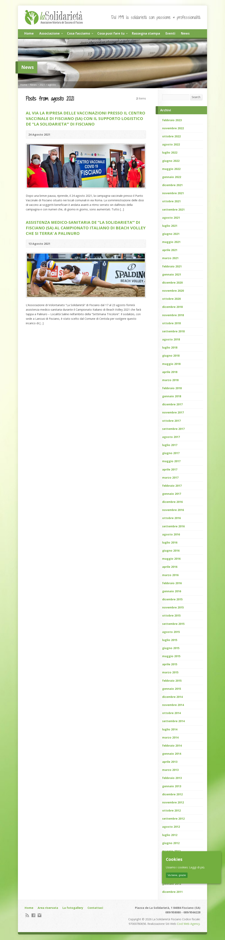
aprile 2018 (169, 372)
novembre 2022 (173, 128)
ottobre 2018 (171, 323)
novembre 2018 (173, 315)
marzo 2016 (170, 575)
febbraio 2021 (172, 266)
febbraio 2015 (172, 680)
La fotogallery (72, 908)
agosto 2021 (171, 217)
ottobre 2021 (171, 201)
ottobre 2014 (171, 713)
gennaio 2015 (171, 689)
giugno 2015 (170, 648)
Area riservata (48, 908)
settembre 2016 (173, 526)
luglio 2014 (169, 729)
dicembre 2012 (172, 794)
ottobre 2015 (171, 615)
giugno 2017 (170, 453)
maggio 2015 (171, 656)
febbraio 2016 (172, 583)
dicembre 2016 (172, 502)
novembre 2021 (173, 193)
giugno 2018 (170, 355)
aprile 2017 (169, 469)
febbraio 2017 (172, 485)
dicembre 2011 (172, 892)
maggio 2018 (171, 364)
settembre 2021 (173, 209)
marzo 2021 (170, 258)
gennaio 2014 (171, 753)
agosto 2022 (171, 144)
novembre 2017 (173, 412)
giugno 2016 (170, 550)
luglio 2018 (169, 347)
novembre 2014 (173, 705)
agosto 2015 (171, 632)
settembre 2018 (173, 331)
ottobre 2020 (171, 299)
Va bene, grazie (177, 875)
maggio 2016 (171, 558)
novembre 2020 (173, 290)
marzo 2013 (170, 770)
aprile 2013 (169, 762)
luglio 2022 (169, 152)
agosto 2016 (171, 534)
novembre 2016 (173, 510)
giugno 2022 (170, 161)
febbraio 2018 (172, 388)
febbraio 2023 (172, 120)
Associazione (49, 33)
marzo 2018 (170, 380)
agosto (52, 84)
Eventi (170, 33)
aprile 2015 (169, 664)
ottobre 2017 (171, 421)
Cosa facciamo (78, 33)
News (185, 33)
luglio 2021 (169, 226)
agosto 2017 (171, 437)
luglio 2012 (169, 835)
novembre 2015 (173, 607)
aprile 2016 (169, 567)
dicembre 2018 (172, 307)
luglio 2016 (169, 542)
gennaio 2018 (171, 396)
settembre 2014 (173, 721)
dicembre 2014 (172, 697)
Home (29, 33)
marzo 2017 (170, 477)
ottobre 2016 (171, 518)
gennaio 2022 (171, 177)
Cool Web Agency (188, 924)
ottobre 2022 (171, 136)
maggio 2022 (171, 169)
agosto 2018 (171, 339)
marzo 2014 (170, 737)
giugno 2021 (170, 234)
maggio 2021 (171, 242)
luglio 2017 (169, 445)
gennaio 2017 (171, 494)
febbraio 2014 (172, 745)
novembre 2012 (173, 802)
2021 (42, 84)
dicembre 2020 (172, 282)
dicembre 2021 (172, 185)
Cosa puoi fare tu (111, 33)
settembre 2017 (173, 429)
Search (196, 97)
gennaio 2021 (171, 274)
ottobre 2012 (171, 810)
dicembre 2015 (172, 599)
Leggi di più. (197, 867)
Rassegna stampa (146, 33)
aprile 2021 (169, 250)
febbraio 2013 (172, 778)
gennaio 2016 (171, 591)
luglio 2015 (169, 640)
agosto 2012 (171, 826)
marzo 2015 (170, 672)
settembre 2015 (173, 624)
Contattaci (95, 908)
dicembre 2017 (172, 404)
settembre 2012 (173, 818)
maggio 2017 (171, 461)
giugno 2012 (170, 843)
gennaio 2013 (171, 786)
